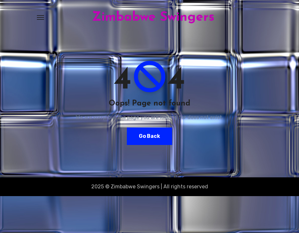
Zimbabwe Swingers (153, 17)
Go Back (149, 136)
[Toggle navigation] (40, 17)
